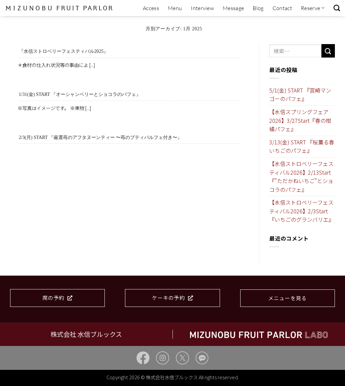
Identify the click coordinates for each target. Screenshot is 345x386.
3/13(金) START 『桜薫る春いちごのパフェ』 (301, 146)
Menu (175, 8)
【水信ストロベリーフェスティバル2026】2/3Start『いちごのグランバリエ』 (301, 210)
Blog (258, 8)
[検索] (337, 8)
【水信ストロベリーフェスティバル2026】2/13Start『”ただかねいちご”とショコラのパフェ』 (301, 177)
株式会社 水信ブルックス (86, 334)
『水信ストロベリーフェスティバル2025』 (63, 51)
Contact (282, 8)
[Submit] (328, 50)
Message (233, 8)
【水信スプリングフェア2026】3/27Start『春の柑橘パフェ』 (300, 120)
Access (151, 8)
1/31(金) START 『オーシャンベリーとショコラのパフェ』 (80, 94)
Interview (202, 8)
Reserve (313, 8)
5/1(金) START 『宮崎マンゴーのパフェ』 (300, 94)
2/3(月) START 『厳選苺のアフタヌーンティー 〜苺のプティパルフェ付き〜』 (100, 137)
